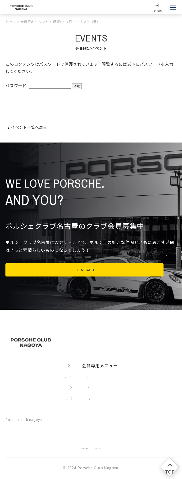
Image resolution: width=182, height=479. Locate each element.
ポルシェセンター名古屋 (73, 448)
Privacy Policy (91, 438)
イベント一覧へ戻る (29, 127)
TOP (59, 365)
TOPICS (63, 377)
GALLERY (65, 388)
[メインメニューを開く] (173, 7)
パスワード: (17, 85)
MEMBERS (102, 399)
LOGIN (156, 11)
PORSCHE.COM (116, 448)
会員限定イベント (34, 21)
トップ (10, 21)
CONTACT (41, 269)
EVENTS (100, 388)
